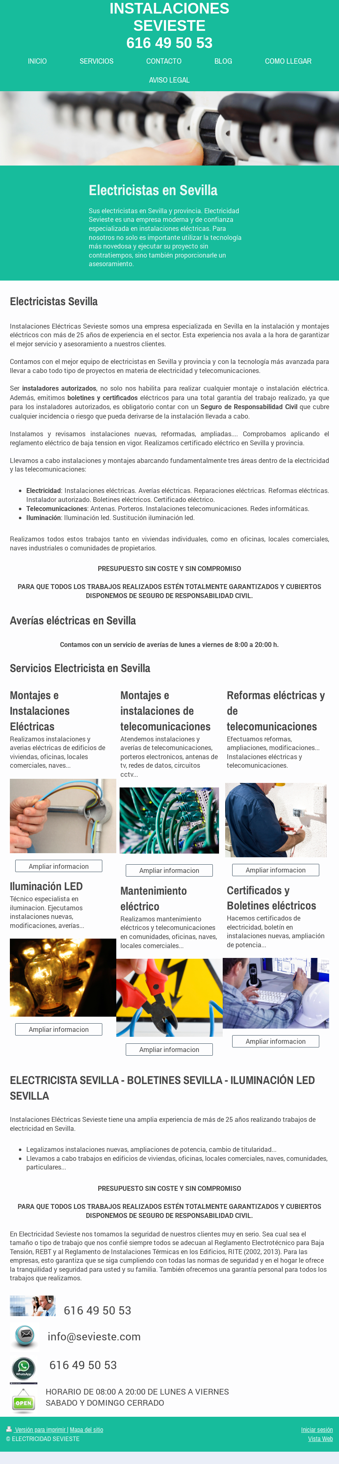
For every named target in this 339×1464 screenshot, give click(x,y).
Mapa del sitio (86, 1429)
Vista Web (320, 1438)
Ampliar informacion (59, 866)
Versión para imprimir (36, 1429)
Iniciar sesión (317, 1429)
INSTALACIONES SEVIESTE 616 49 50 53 (169, 25)
